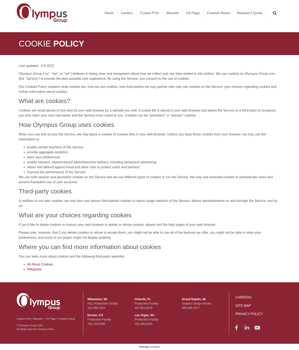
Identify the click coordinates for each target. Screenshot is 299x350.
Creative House (218, 13)
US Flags (193, 13)
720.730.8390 (96, 323)
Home (109, 13)
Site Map (243, 305)
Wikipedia (34, 269)
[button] (274, 13)
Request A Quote (249, 13)
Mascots (172, 13)
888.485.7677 (191, 307)
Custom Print (149, 13)
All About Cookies (40, 264)
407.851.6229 (143, 307)
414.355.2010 (96, 307)
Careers (127, 13)
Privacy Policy (46, 329)
